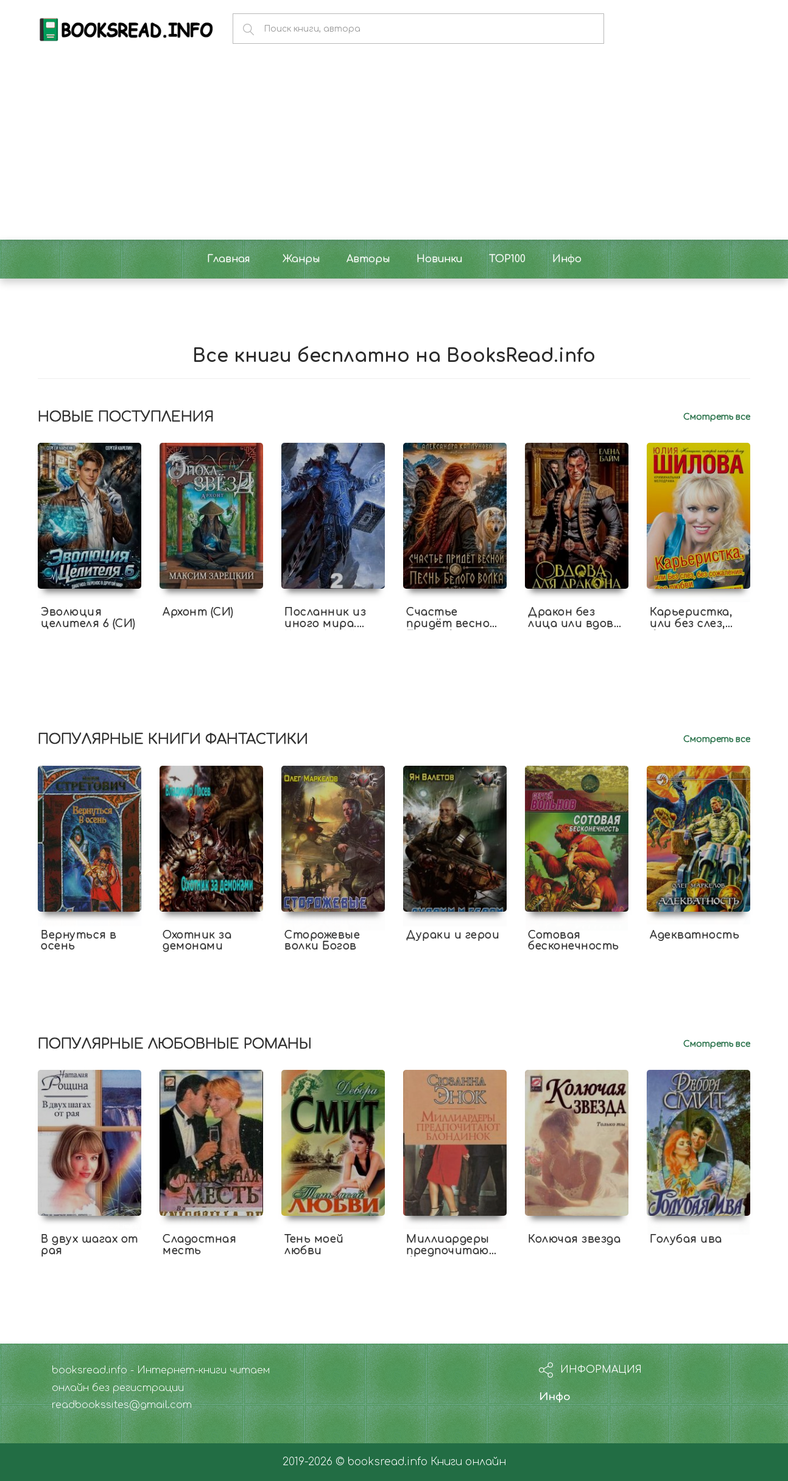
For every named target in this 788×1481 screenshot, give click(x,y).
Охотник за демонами (197, 940)
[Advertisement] (394, 148)
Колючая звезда (574, 1239)
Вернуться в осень (79, 940)
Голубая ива (686, 1239)
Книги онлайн (468, 1462)
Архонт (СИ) (198, 612)
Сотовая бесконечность (573, 940)
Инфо (555, 1397)
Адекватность (694, 935)
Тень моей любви (314, 1245)
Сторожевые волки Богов (322, 940)
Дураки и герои (452, 935)
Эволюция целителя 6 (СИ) (88, 618)
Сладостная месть (199, 1245)
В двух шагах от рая (89, 1245)
